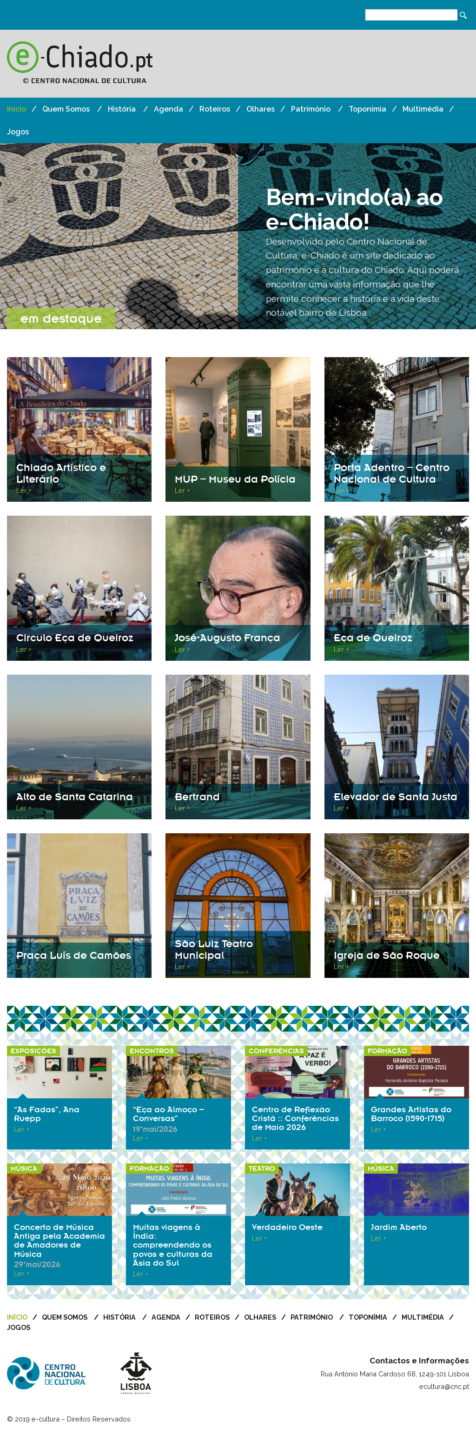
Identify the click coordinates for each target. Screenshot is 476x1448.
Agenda (168, 109)
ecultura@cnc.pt (444, 1404)
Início (16, 109)
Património (311, 109)
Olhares (260, 109)
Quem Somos (66, 109)
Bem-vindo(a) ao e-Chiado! (354, 209)
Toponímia (367, 109)
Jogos (18, 131)
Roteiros (214, 109)
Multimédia (423, 109)
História (122, 109)
